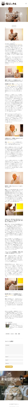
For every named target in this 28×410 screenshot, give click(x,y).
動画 (19, 333)
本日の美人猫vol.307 (9, 394)
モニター (12, 333)
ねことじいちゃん (9, 295)
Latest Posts (10, 322)
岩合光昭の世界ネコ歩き (12, 85)
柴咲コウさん (10, 142)
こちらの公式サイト (18, 62)
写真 (16, 333)
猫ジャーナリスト (13, 324)
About (6, 322)
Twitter (7, 333)
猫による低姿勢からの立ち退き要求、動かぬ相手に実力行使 (13, 379)
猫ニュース (7, 11)
